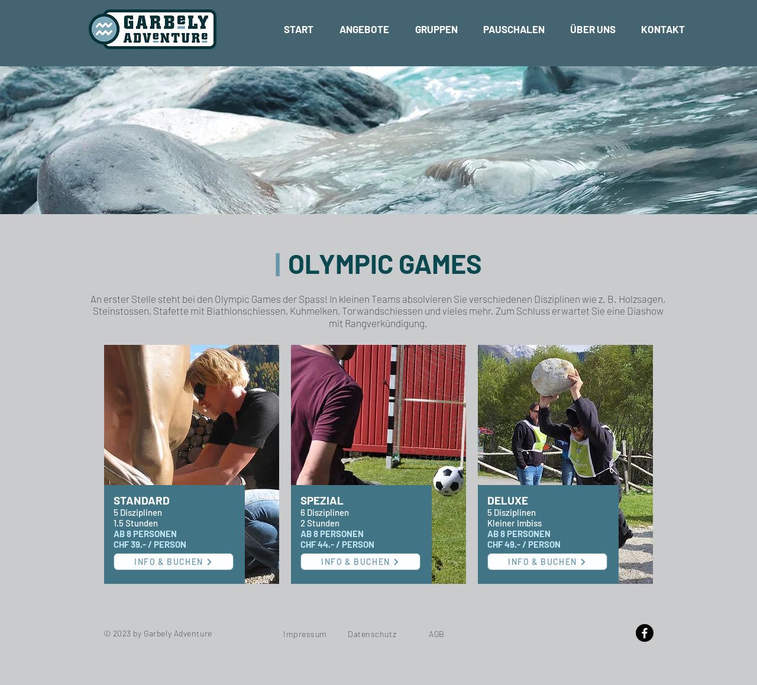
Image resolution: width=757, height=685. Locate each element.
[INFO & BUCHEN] (174, 561)
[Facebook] (645, 633)
